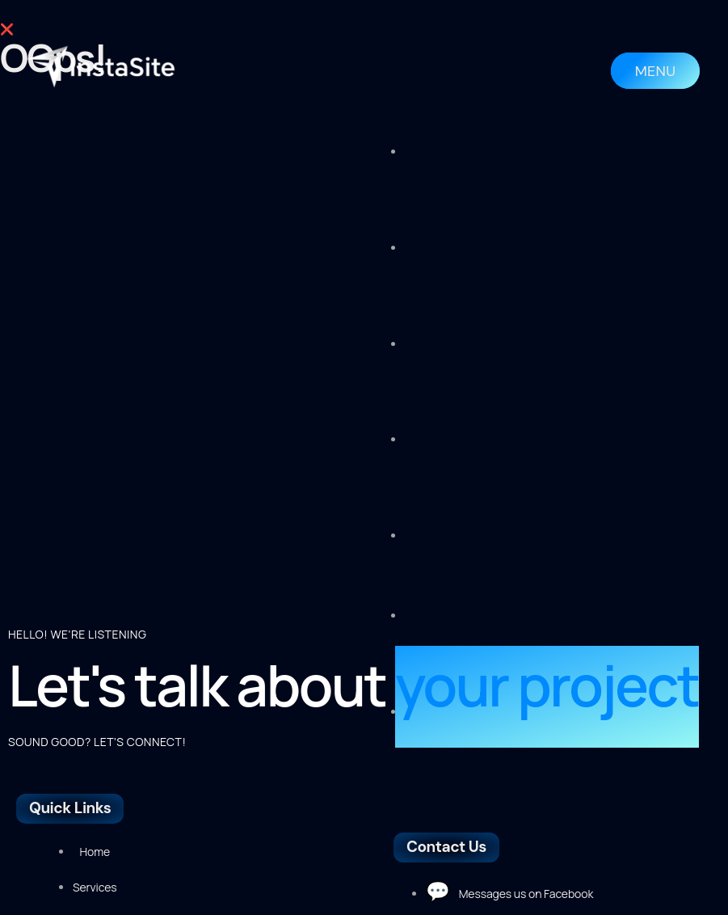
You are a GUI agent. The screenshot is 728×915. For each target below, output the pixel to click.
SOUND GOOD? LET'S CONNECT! (97, 538)
